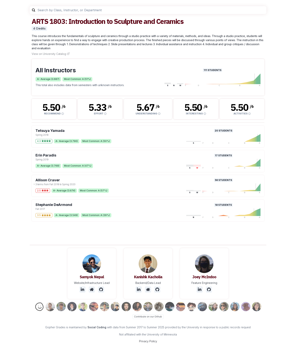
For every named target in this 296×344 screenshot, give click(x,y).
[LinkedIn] (82, 289)
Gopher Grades (55, 327)
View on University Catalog (51, 53)
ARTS (40, 21)
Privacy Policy (148, 341)
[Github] (101, 289)
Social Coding (96, 327)
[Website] (92, 289)
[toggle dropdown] (34, 184)
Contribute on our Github (148, 316)
